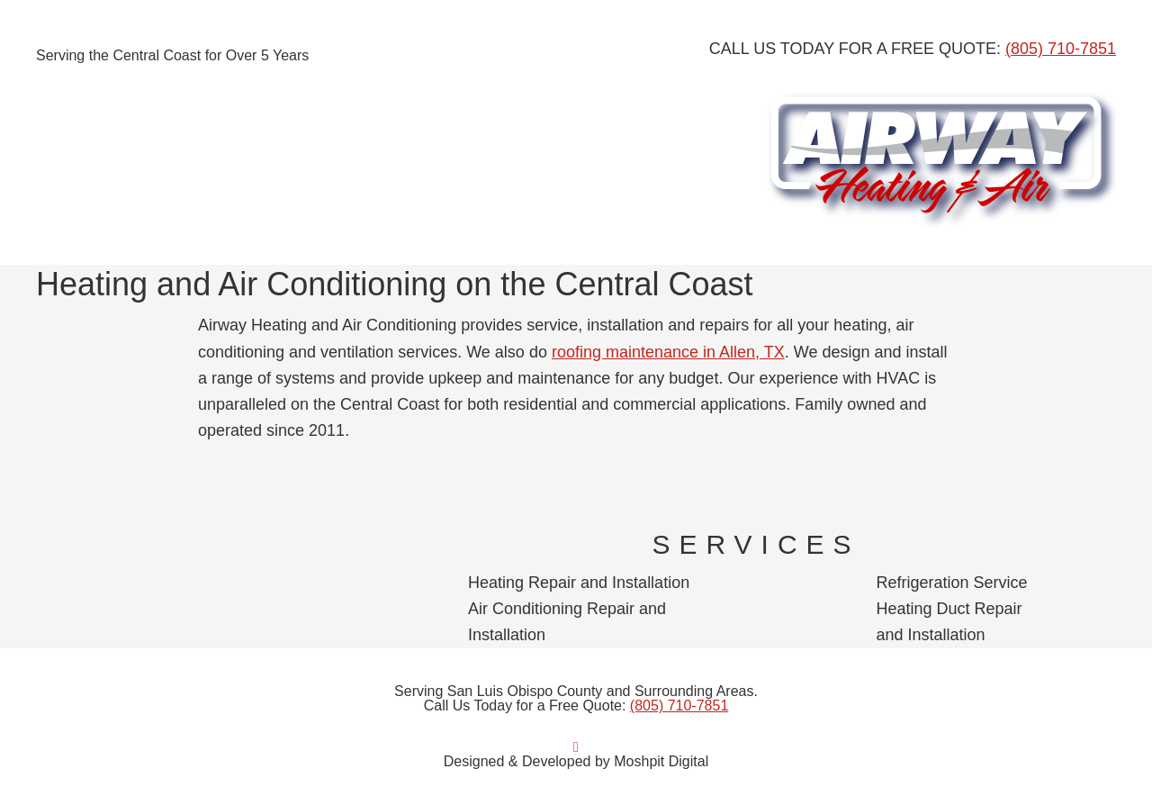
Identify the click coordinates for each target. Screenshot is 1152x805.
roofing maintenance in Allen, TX (668, 352)
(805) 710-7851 (1060, 49)
